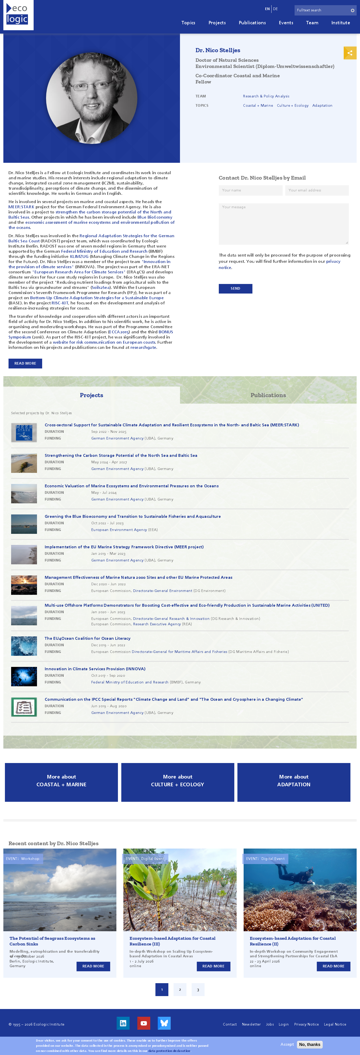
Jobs (270, 1024)
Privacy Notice (306, 1024)
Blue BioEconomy (155, 217)
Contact (230, 1024)
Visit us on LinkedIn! (123, 1022)
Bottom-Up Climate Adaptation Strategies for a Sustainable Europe (97, 298)
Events (286, 23)
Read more (93, 966)
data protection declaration (169, 1051)
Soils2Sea (101, 288)
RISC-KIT (60, 303)
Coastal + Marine (258, 105)
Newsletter (251, 1024)
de (275, 9)
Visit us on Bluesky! (164, 1022)
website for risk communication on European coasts (104, 343)
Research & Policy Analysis (266, 96)
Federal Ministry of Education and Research (104, 252)
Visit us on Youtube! (143, 1022)
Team (312, 23)
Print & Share (350, 53)
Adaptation (322, 105)
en (267, 9)
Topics (189, 23)
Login (284, 1024)
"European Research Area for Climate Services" (79, 272)
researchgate (143, 348)
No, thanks (309, 1044)
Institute (340, 23)
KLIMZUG (80, 257)
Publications (252, 23)
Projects (217, 23)
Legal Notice (335, 1024)
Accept (287, 1045)
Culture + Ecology (293, 105)
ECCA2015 (119, 332)
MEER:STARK (21, 207)
